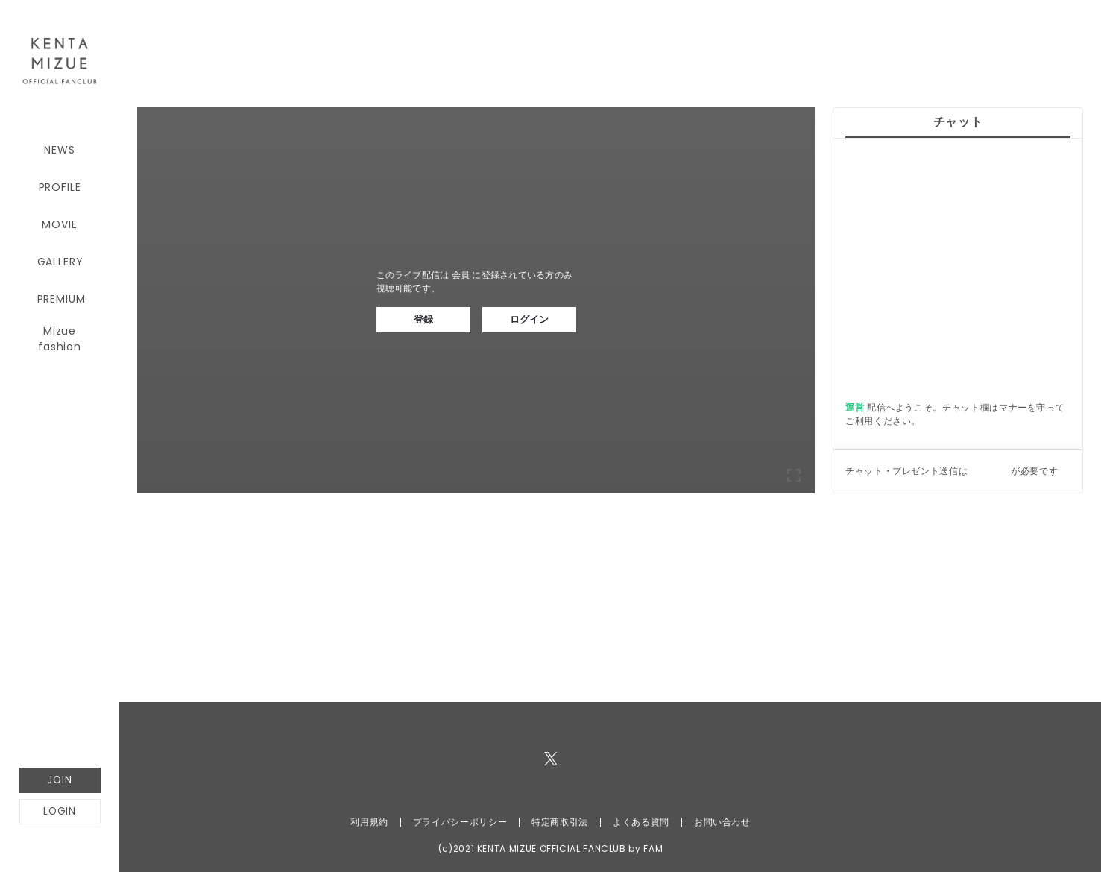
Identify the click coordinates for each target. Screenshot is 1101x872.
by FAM (645, 848)
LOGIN (59, 811)
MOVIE (59, 224)
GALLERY (60, 261)
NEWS (59, 149)
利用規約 (369, 821)
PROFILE (60, 187)
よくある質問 (641, 821)
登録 (423, 319)
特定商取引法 (559, 821)
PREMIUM (61, 298)
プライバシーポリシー (460, 821)
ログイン (529, 319)
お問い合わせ (722, 821)
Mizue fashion (59, 336)
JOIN (59, 780)
